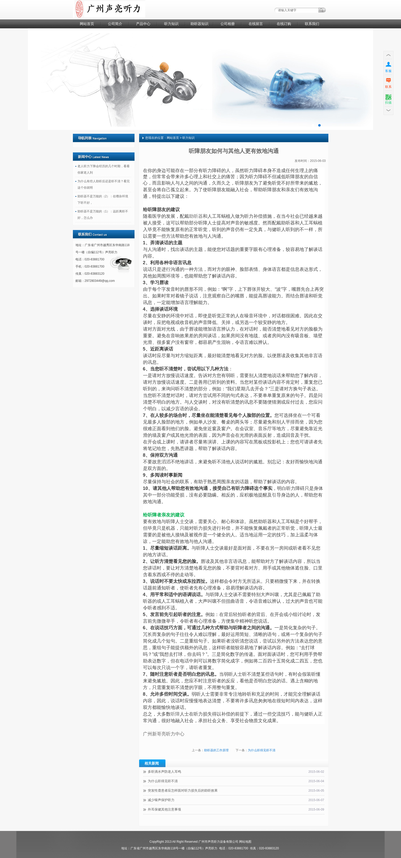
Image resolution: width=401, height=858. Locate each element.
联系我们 (312, 24)
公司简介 (115, 24)
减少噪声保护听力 (161, 800)
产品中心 (143, 24)
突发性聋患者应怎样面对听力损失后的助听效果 (183, 790)
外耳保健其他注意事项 (164, 809)
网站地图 (245, 841)
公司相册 (227, 24)
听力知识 (171, 24)
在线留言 (256, 24)
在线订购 (284, 24)
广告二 (200, 79)
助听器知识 (199, 24)
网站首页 (87, 24)
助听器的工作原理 (216, 750)
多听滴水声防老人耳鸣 (164, 772)
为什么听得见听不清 (261, 750)
